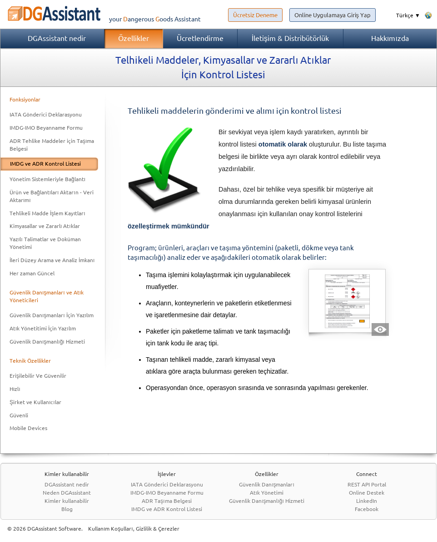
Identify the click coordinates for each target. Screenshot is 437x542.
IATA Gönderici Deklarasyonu (46, 114)
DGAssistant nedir (57, 38)
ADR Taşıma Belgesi (166, 501)
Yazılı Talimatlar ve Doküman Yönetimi (45, 243)
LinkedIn (366, 501)
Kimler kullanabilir (67, 501)
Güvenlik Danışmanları (266, 484)
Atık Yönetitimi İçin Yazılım (43, 328)
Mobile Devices (28, 428)
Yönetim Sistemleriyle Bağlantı (47, 179)
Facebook (366, 509)
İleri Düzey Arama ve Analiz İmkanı (52, 260)
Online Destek (366, 493)
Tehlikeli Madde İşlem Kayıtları (47, 213)
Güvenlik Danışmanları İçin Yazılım (52, 315)
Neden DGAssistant (67, 493)
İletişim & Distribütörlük (290, 38)
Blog (67, 509)
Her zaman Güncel (32, 273)
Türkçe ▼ (408, 15)
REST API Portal (367, 484)
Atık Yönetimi (266, 493)
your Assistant (100, 19)
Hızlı (15, 389)
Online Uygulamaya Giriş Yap (332, 15)
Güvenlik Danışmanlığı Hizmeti (47, 341)
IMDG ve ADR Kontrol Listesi (45, 164)
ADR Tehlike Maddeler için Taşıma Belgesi (52, 145)
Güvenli (19, 415)
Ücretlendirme (200, 38)
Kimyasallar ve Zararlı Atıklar (45, 226)
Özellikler (133, 38)
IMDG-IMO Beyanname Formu (46, 128)
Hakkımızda (390, 38)
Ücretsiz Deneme (255, 15)
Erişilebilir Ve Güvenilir (38, 376)
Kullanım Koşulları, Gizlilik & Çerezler (133, 529)
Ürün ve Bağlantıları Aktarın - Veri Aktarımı (52, 196)
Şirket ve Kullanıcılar (35, 402)
